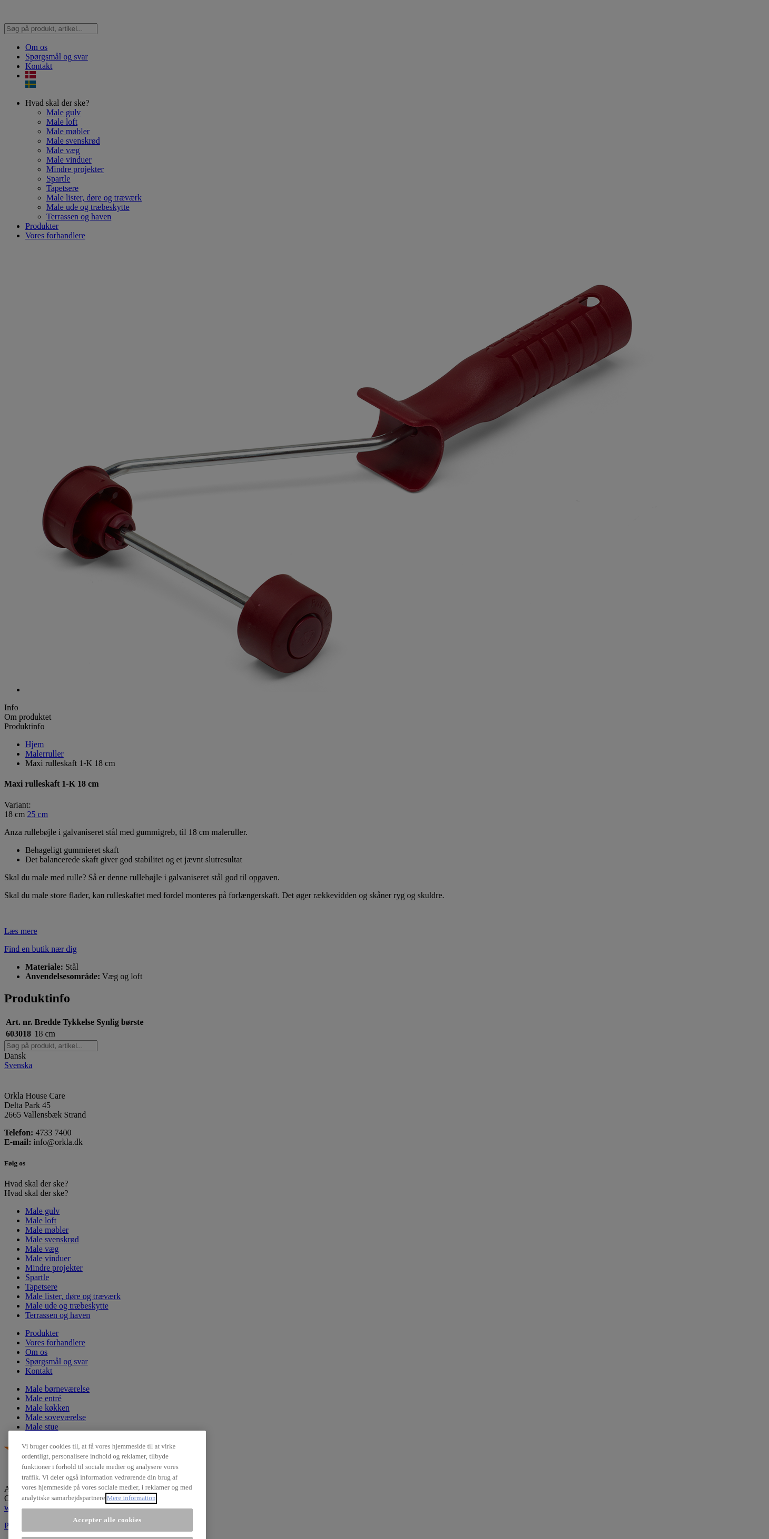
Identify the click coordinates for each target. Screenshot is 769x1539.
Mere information (131, 1514)
